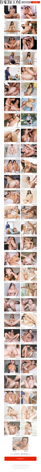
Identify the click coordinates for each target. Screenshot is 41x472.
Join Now (35, 2)
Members (26, 2)
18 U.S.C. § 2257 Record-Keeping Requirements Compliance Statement (20, 465)
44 (26, 454)
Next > (29, 454)
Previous (11, 454)
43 (24, 454)
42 (21, 454)
